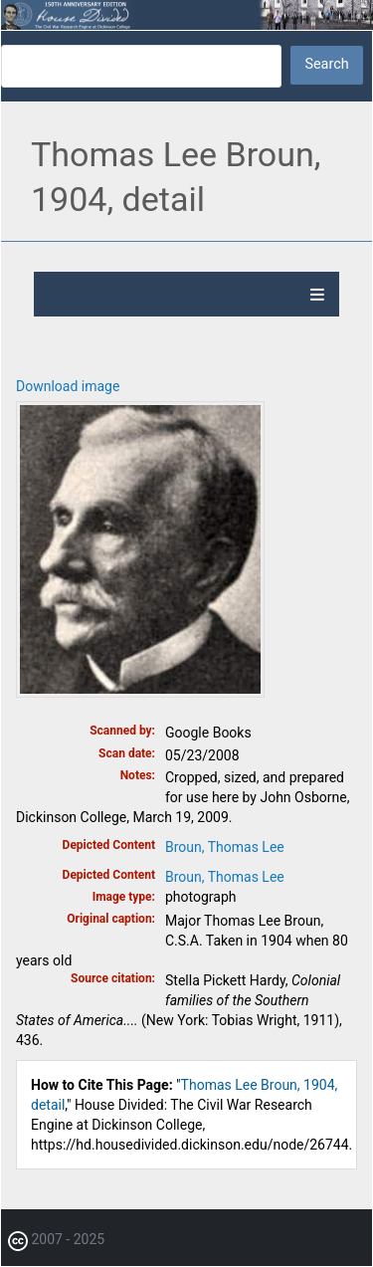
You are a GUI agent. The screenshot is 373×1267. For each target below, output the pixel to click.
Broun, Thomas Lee (224, 847)
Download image (67, 386)
